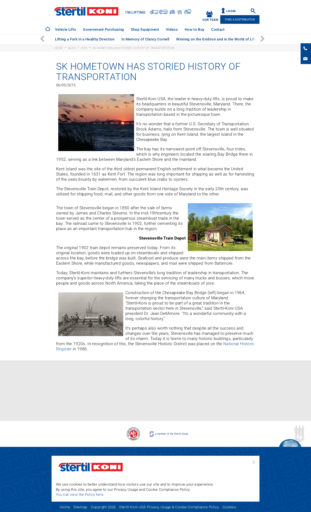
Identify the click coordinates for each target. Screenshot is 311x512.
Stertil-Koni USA (86, 11)
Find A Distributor (240, 19)
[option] (65, 29)
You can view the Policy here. (80, 495)
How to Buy (194, 29)
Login (231, 11)
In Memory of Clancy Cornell (145, 39)
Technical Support (247, 29)
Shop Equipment (145, 29)
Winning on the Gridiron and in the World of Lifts (217, 39)
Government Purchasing (103, 29)
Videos (172, 29)
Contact (218, 29)
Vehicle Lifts (65, 29)
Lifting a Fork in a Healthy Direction (84, 39)
